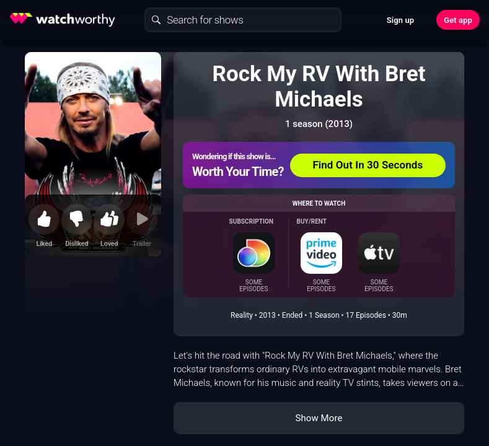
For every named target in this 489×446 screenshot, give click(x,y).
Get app (458, 20)
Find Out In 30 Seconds (367, 165)
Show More (319, 418)
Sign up (400, 20)
